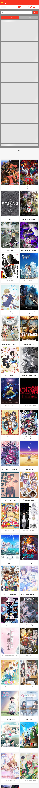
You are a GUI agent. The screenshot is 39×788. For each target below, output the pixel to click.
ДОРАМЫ (29, 17)
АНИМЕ (10, 17)
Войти (36, 7)
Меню (3, 7)
